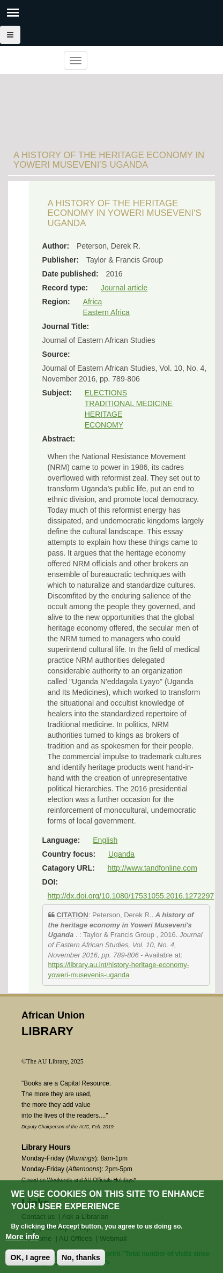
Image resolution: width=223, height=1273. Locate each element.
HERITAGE (104, 414)
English (105, 840)
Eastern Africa (106, 312)
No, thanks (81, 1257)
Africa (92, 301)
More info (22, 1236)
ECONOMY (104, 425)
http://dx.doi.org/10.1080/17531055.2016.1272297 (131, 896)
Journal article (124, 287)
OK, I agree (30, 1257)
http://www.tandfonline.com (152, 868)
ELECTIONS (106, 392)
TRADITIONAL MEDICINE (129, 403)
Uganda (121, 854)
